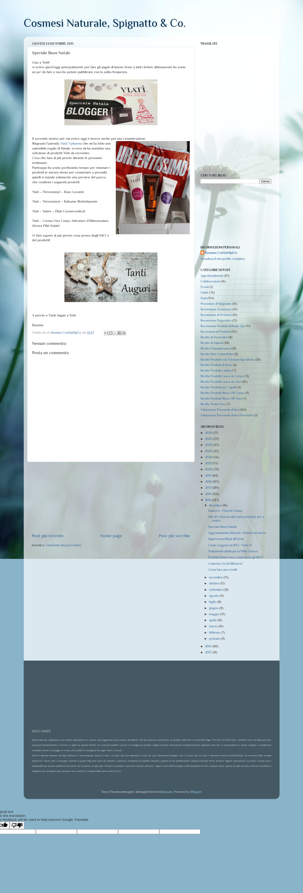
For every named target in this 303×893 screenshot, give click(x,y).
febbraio (215, 632)
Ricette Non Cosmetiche (216, 354)
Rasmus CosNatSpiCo (221, 253)
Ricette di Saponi (211, 343)
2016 (208, 494)
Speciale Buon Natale (222, 527)
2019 (208, 475)
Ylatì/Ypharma (71, 143)
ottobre (214, 583)
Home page (111, 535)
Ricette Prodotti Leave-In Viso (220, 382)
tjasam (167, 792)
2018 (208, 481)
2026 (209, 433)
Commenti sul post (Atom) (63, 545)
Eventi (204, 287)
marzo (213, 626)
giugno (214, 608)
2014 (208, 646)
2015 (208, 500)
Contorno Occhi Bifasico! (225, 563)
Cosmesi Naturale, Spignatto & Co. (105, 23)
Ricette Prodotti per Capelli (218, 387)
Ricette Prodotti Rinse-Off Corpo (222, 393)
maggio (214, 614)
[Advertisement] (111, 497)
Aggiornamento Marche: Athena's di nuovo (237, 533)
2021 (208, 463)
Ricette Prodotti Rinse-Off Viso (221, 398)
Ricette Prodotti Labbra (216, 370)
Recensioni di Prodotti (215, 331)
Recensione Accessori (215, 309)
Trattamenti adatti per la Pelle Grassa (233, 551)
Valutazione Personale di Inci (219, 409)
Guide (204, 292)
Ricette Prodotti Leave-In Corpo (221, 376)
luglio (213, 602)
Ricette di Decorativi (214, 337)
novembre (216, 577)
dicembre (215, 505)
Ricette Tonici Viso (213, 404)
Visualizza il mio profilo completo (222, 259)
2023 (209, 451)
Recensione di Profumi (215, 315)
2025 (209, 439)
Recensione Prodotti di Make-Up (222, 326)
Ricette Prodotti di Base (216, 365)
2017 (208, 487)
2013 (208, 652)
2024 (209, 445)
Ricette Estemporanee (215, 348)
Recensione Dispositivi (215, 320)
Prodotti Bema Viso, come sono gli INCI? (235, 557)
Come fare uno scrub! (222, 569)
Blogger (195, 792)
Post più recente (48, 535)
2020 (209, 469)
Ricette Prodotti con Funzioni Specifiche (227, 359)
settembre (216, 589)
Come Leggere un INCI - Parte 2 (229, 545)
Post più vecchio (174, 535)
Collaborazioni (210, 281)
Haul (203, 298)
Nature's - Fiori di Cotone (225, 511)
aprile (213, 620)
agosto (214, 596)
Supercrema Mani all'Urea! (226, 539)
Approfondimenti (211, 276)
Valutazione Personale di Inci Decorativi (227, 415)
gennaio (215, 638)
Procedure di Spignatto (215, 304)
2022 (209, 457)
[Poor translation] (17, 825)
